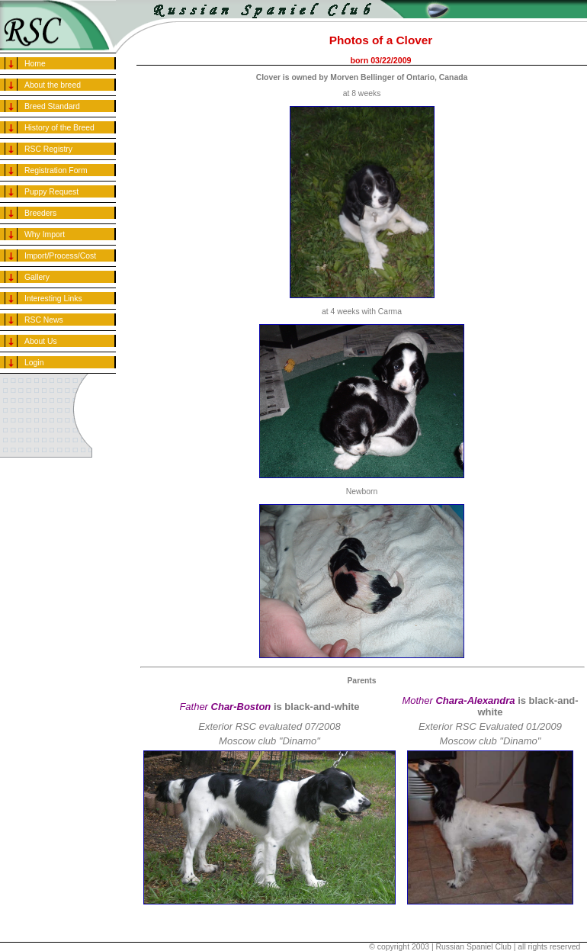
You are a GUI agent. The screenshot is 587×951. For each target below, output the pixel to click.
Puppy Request (51, 192)
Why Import (44, 234)
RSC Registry (48, 149)
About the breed (52, 85)
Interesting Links (53, 298)
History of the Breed (59, 128)
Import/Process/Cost (60, 256)
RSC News (43, 320)
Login (33, 362)
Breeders (40, 213)
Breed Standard (52, 106)
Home (35, 63)
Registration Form (56, 170)
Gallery (37, 277)
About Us (40, 341)
